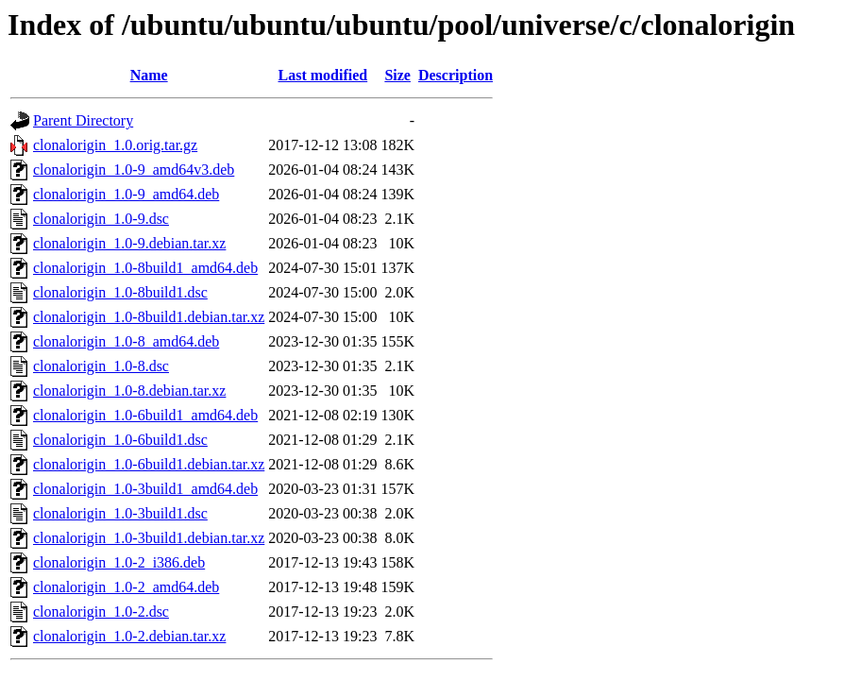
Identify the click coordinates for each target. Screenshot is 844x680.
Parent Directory (83, 120)
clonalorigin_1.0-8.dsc (101, 366)
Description (455, 75)
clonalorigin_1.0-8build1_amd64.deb (145, 268)
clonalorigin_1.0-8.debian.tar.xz (129, 390)
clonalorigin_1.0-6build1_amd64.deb (145, 415)
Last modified (323, 75)
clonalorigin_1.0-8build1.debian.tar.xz (148, 317)
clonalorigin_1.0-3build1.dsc (120, 513)
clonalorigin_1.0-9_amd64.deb (126, 194)
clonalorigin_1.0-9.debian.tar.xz (129, 243)
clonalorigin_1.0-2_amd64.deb (126, 587)
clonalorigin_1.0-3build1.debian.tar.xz (148, 538)
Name (149, 75)
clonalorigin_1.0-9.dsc (101, 219)
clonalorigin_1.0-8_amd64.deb (126, 341)
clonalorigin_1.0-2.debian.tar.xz (129, 636)
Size (397, 75)
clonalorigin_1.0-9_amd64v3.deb (133, 170)
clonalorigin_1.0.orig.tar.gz (115, 145)
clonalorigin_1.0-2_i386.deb (119, 562)
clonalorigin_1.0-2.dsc (101, 612)
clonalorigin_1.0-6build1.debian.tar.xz (148, 464)
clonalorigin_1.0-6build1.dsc (120, 440)
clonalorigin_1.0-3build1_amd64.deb (145, 489)
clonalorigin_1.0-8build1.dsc (120, 292)
